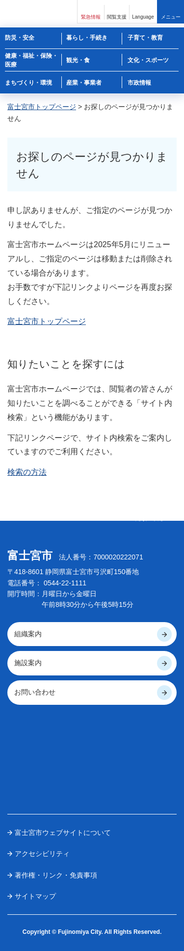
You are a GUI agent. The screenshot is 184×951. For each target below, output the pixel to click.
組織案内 (28, 634)
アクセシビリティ (42, 854)
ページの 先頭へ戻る (149, 515)
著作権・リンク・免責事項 (56, 875)
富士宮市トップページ (41, 107)
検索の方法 (27, 472)
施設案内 (28, 663)
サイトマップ (35, 896)
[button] (91, 11)
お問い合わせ (34, 692)
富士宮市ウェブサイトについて (63, 832)
